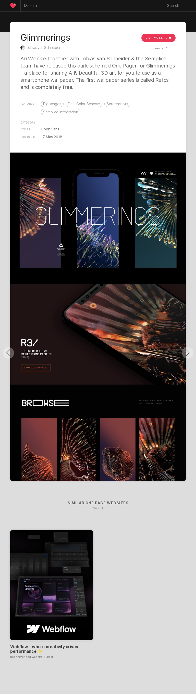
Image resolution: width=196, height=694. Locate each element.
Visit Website (158, 37)
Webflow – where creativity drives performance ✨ (44, 649)
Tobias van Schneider (43, 47)
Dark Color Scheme (84, 104)
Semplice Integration (60, 112)
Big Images (52, 104)
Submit (98, 508)
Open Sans (50, 129)
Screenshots (117, 104)
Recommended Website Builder (31, 657)
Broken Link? (158, 48)
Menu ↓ (31, 6)
